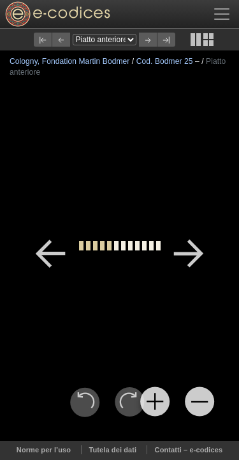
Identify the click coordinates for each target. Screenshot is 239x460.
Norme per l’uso (44, 450)
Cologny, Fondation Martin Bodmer (71, 61)
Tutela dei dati (113, 450)
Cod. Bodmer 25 (165, 61)
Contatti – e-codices (189, 450)
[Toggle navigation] (222, 14)
